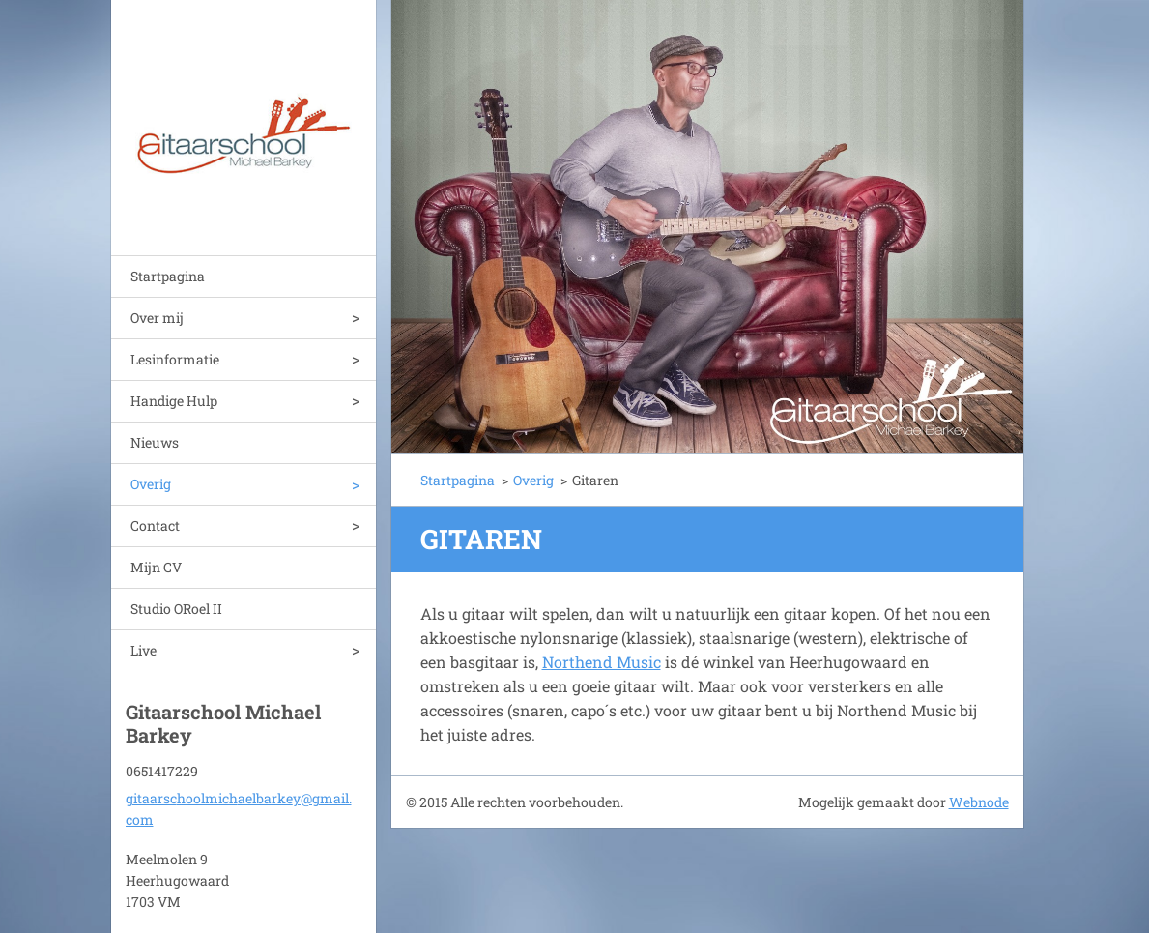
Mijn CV (156, 567)
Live (143, 650)
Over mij (157, 317)
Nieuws (154, 442)
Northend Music (601, 662)
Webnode (979, 802)
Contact (155, 525)
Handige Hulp (173, 401)
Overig (150, 484)
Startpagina (167, 276)
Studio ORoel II (176, 608)
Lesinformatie (174, 359)
